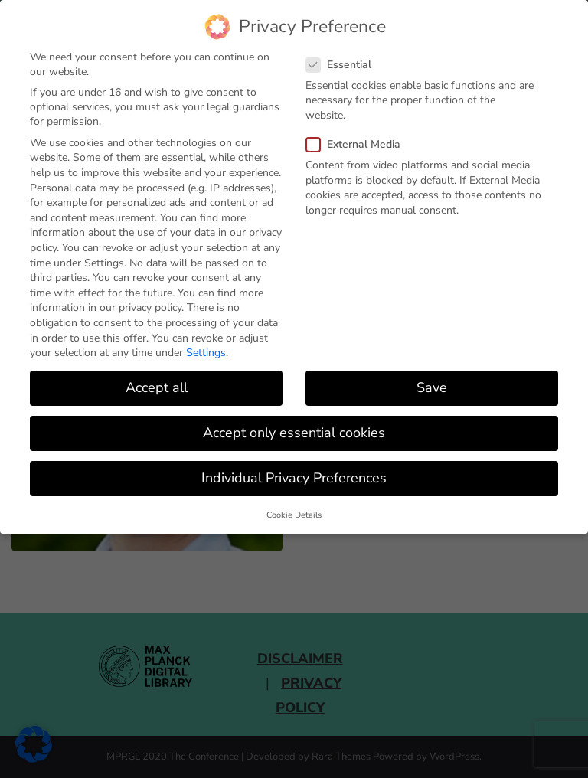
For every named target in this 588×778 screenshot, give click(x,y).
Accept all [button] (157, 387)
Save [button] (431, 387)
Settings (206, 352)
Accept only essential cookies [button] (294, 432)
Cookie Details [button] (294, 515)
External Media (357, 144)
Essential (343, 64)
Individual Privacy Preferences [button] (294, 478)
